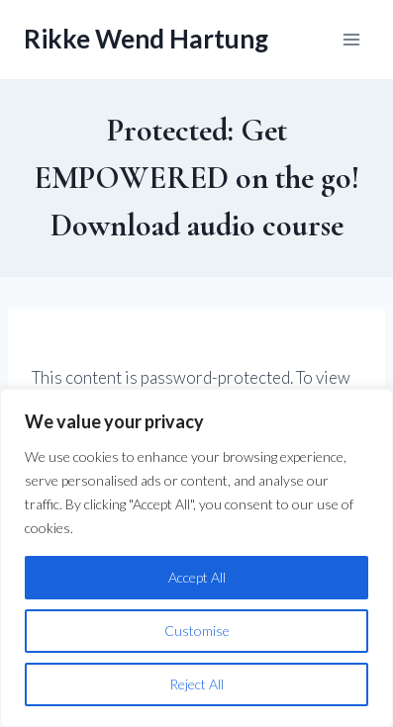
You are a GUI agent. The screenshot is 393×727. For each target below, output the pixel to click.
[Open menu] (351, 39)
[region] (196, 558)
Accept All (197, 577)
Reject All (196, 684)
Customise (197, 630)
